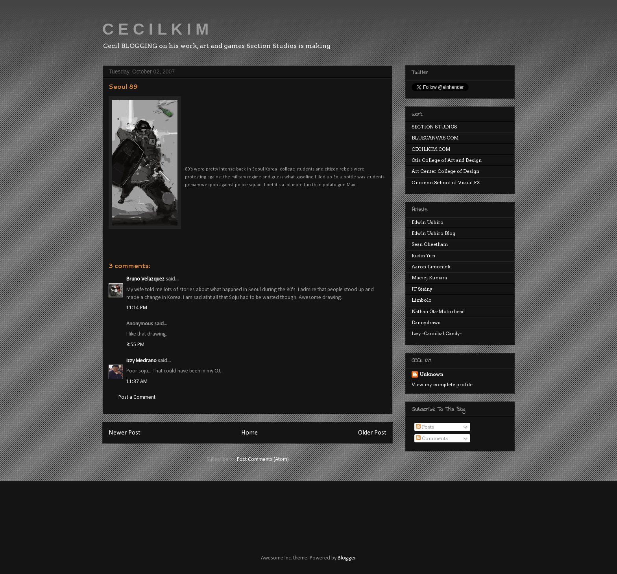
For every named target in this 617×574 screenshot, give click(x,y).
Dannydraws (426, 322)
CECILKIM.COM (431, 149)
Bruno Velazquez (145, 279)
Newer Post (124, 432)
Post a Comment (136, 397)
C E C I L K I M (155, 29)
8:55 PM (135, 345)
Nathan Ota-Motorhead (438, 311)
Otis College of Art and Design (447, 160)
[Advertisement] (245, 510)
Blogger (347, 558)
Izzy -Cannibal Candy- (437, 333)
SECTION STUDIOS (434, 127)
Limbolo (422, 300)
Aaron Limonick (431, 267)
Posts (425, 427)
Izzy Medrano (141, 361)
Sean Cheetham (430, 244)
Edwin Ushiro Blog (433, 233)
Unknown (431, 374)
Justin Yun (423, 256)
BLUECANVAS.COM (435, 138)
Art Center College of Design (445, 171)
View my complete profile (442, 384)
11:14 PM (136, 308)
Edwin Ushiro (427, 222)
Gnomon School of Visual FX (446, 182)
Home (249, 432)
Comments (432, 438)
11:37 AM (137, 382)
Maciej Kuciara (429, 278)
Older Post (372, 432)
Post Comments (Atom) (263, 459)
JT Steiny (422, 289)
